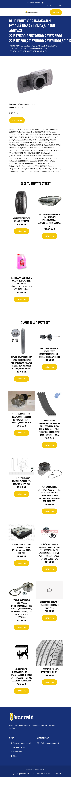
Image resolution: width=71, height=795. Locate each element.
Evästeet (30, 773)
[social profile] (42, 3)
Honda (32, 104)
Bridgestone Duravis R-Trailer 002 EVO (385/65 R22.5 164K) (49, 605)
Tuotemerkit (24, 104)
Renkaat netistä (19, 747)
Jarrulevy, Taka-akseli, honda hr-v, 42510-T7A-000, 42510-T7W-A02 (21, 481)
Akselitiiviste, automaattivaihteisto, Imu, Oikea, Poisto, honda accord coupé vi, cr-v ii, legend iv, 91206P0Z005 (21, 675)
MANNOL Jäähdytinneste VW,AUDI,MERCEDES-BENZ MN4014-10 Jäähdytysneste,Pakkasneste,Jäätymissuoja (21, 283)
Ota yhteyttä (21, 773)
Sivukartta (57, 773)
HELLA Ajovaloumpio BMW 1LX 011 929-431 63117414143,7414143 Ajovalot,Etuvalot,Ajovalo (49, 220)
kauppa (56, 12)
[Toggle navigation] (12, 12)
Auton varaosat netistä (22, 743)
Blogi (15, 756)
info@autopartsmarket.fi (53, 6)
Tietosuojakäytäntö (43, 773)
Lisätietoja (17, 120)
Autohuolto (17, 752)
